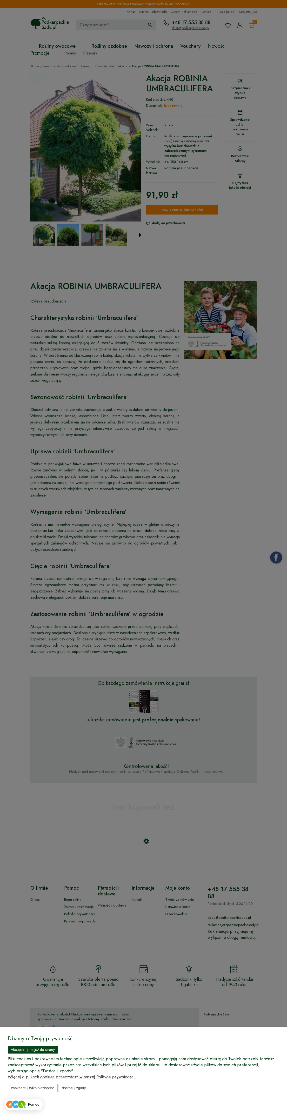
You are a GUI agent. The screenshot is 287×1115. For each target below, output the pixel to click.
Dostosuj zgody (74, 1088)
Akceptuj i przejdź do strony (33, 1050)
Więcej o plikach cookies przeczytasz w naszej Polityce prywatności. (72, 1077)
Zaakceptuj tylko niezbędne (32, 1088)
